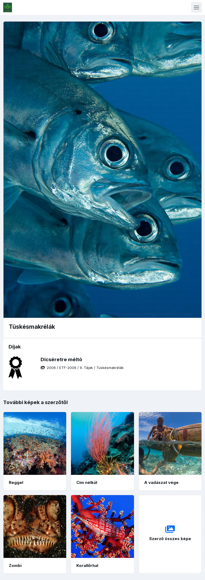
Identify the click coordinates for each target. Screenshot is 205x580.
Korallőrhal (87, 565)
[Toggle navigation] (196, 7)
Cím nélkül (86, 482)
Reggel (16, 482)
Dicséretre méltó (61, 359)
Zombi (15, 565)
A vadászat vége (161, 482)
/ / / (82, 367)
